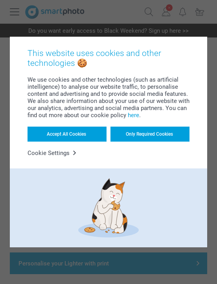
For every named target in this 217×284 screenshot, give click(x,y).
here (133, 115)
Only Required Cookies (149, 134)
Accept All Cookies (66, 134)
